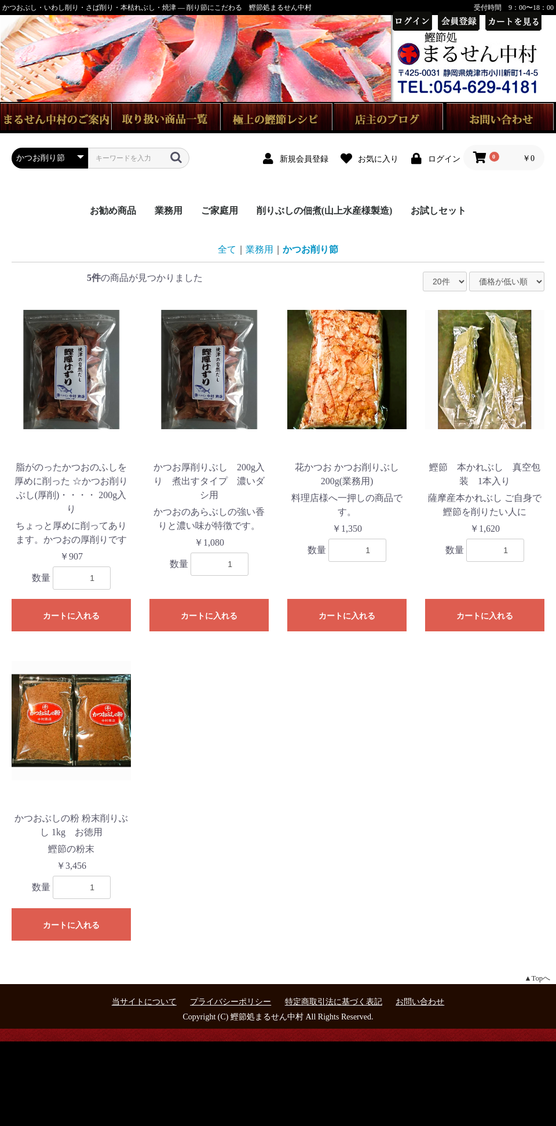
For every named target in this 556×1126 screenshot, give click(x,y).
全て (227, 249)
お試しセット (438, 210)
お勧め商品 (113, 210)
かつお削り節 (310, 249)
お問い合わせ (420, 1001)
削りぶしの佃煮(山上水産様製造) (325, 210)
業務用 (168, 210)
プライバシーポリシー (230, 1001)
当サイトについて (144, 1001)
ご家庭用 (219, 210)
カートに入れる (71, 615)
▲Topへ (537, 978)
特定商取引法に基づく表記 (333, 1001)
